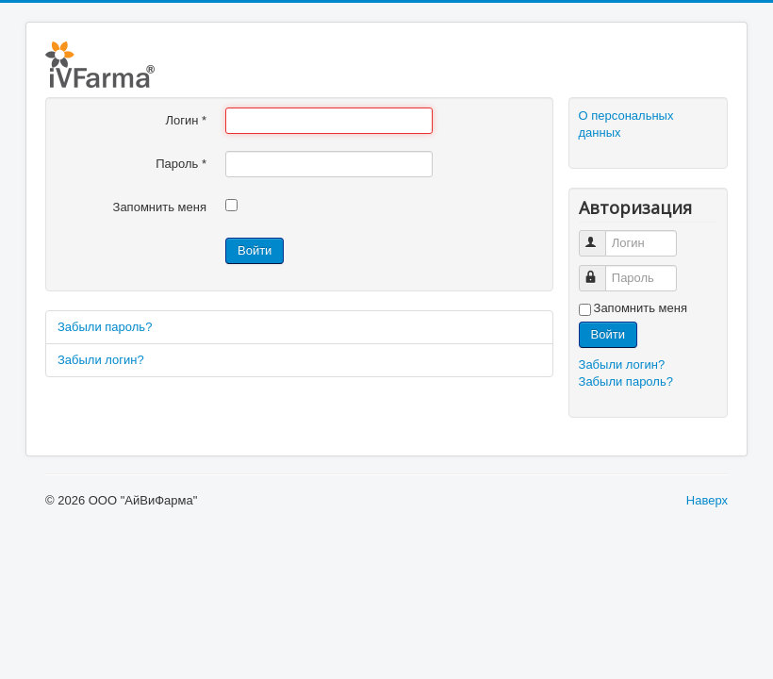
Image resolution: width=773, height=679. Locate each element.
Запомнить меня (159, 207)
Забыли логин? (101, 360)
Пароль (181, 164)
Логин (185, 120)
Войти (254, 250)
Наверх (707, 500)
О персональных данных (626, 124)
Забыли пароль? (105, 327)
